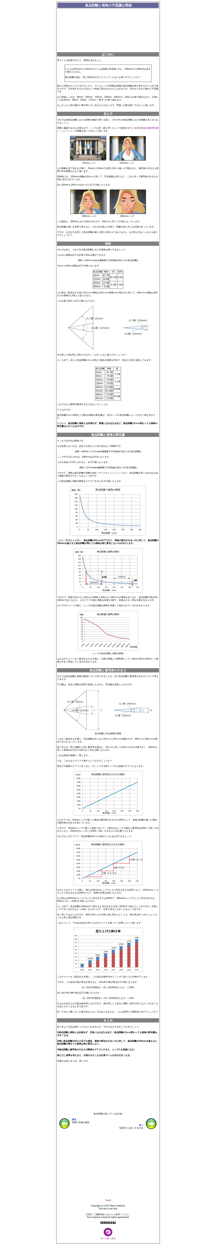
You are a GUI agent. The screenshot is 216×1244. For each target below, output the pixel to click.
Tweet (108, 1200)
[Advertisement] (108, 30)
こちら (123, 1214)
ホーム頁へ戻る (108, 1237)
